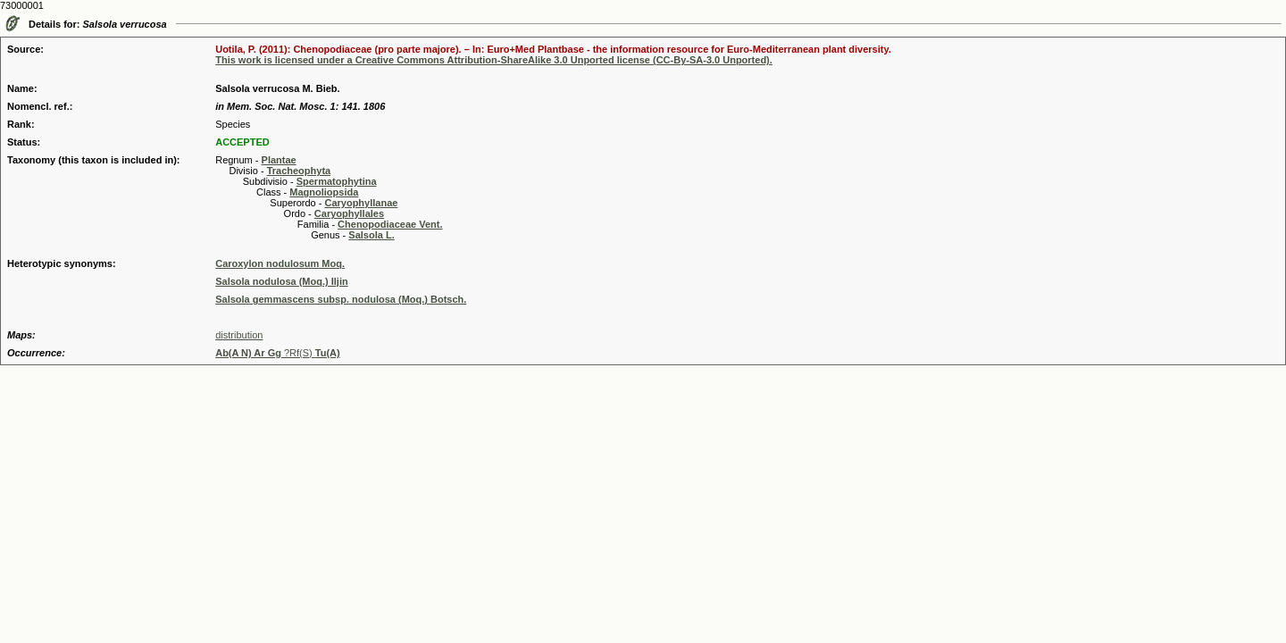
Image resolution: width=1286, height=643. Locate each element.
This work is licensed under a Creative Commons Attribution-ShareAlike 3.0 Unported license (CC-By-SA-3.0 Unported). (493, 59)
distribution (239, 335)
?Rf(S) (277, 352)
